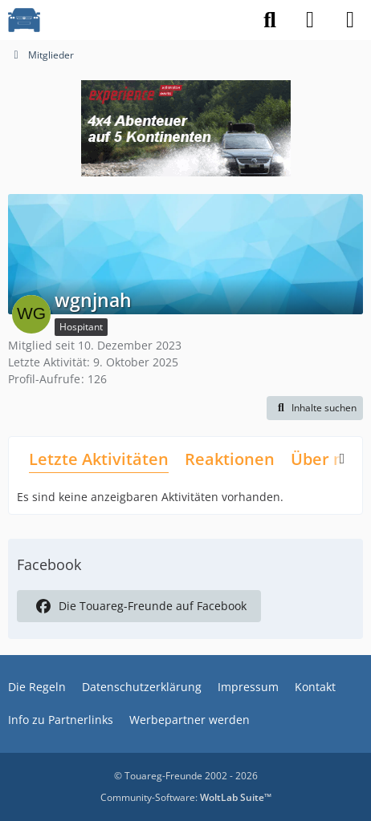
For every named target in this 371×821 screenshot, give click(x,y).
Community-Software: (185, 797)
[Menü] (350, 20)
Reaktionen (230, 459)
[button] (315, 408)
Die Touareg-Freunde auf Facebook (139, 606)
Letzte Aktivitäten (99, 459)
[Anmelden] (310, 20)
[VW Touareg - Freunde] (24, 20)
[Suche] (270, 20)
